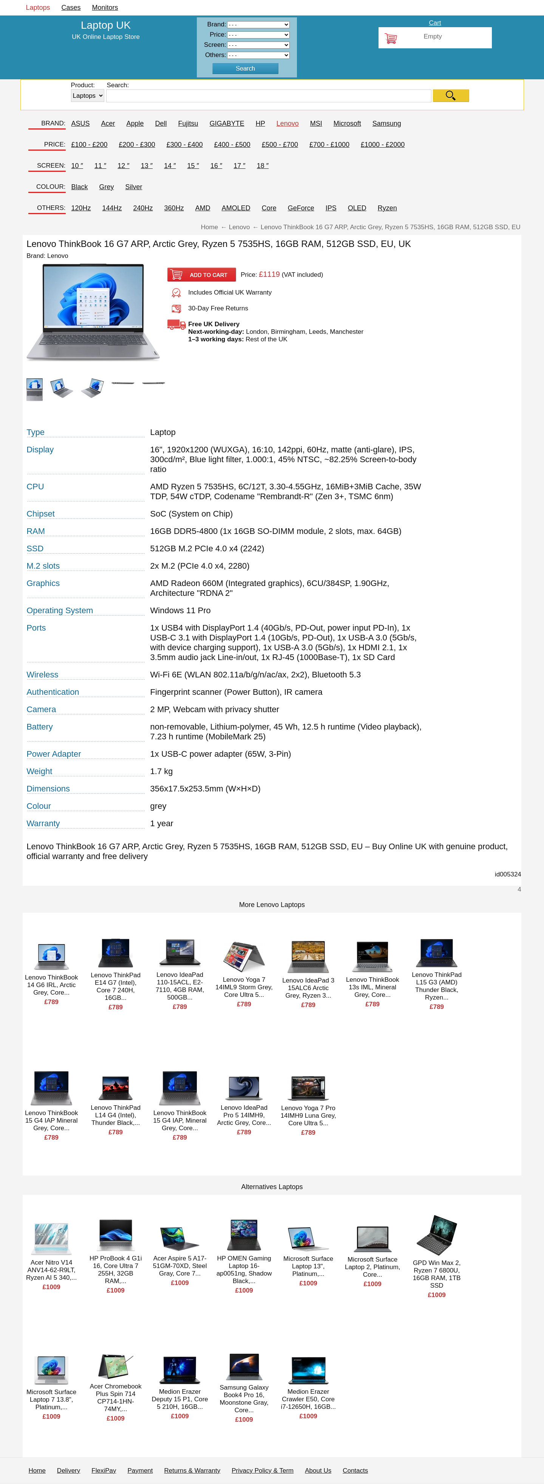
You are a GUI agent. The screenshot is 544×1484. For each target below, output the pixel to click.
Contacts (355, 1470)
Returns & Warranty (192, 1470)
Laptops (38, 7)
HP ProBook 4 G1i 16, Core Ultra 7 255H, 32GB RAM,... (116, 1270)
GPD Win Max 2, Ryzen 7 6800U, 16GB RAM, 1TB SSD (437, 1274)
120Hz (81, 208)
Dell (161, 123)
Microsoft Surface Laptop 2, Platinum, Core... (372, 1267)
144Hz (112, 208)
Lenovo (288, 123)
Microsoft (347, 123)
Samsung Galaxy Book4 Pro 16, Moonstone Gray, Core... (243, 1399)
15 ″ (193, 166)
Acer (108, 123)
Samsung (386, 123)
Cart (435, 22)
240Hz (143, 208)
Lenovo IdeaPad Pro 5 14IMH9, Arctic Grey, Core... (244, 1115)
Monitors (105, 7)
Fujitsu (188, 123)
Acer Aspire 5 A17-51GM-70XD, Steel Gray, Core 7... (180, 1266)
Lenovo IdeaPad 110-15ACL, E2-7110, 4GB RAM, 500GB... (180, 986)
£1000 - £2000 (383, 144)
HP (260, 123)
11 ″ (100, 166)
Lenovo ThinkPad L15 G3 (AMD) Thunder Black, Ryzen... (437, 986)
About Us (318, 1470)
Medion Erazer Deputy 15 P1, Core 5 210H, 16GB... (180, 1399)
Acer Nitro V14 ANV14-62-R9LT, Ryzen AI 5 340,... (51, 1270)
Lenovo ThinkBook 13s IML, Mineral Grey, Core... (372, 987)
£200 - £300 (137, 144)
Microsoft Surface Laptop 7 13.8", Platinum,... (51, 1399)
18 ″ (263, 166)
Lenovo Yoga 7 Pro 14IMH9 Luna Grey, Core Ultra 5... (308, 1116)
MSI (316, 123)
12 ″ (123, 166)
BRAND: (53, 123)
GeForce (301, 208)
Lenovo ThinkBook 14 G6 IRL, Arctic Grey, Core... (51, 985)
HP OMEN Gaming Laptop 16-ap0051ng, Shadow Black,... (244, 1270)
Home (37, 1470)
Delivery (68, 1470)
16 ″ (216, 166)
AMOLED (236, 208)
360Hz (174, 208)
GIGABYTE (227, 123)
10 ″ (77, 166)
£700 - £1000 (329, 144)
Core (269, 208)
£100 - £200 (89, 144)
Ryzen (387, 208)
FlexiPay (103, 1470)
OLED (357, 208)
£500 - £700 (280, 144)
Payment (140, 1470)
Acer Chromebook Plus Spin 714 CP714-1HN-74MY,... (116, 1398)
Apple (135, 123)
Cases (71, 7)
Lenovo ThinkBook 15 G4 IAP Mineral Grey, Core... (51, 1120)
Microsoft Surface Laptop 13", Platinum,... (308, 1266)
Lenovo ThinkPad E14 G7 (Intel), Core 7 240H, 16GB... (116, 986)
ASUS (80, 123)
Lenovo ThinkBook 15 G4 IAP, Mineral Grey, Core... (179, 1120)
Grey (106, 187)
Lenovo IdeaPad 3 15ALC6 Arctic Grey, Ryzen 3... (308, 988)
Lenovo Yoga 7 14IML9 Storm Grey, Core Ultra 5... (244, 987)
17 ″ (239, 166)
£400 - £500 (232, 144)
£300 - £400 (185, 144)
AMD (202, 208)
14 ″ (170, 166)
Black (79, 187)
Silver (133, 187)
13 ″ (147, 166)
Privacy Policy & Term (263, 1470)
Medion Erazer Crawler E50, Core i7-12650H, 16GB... (308, 1399)
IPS (331, 208)
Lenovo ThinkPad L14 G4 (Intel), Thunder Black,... (116, 1115)
